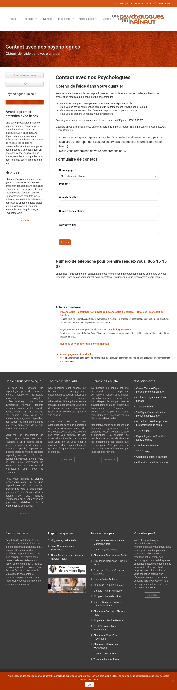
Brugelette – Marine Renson (109, 620)
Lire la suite (24, 220)
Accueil (13, 18)
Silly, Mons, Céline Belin (63, 540)
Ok (89, 684)
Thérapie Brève (144, 406)
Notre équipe (88, 18)
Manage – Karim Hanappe (108, 590)
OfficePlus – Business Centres (152, 462)
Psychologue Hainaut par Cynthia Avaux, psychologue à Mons (96, 329)
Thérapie (30, 18)
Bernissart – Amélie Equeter (109, 585)
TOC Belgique (143, 430)
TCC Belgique (143, 451)
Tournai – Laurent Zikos (106, 659)
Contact (107, 18)
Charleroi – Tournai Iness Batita (110, 555)
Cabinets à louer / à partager (151, 456)
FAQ (24, 84)
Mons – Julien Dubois (105, 579)
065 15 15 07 (163, 3)
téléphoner (12, 505)
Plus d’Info (66, 18)
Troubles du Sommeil (147, 445)
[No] (172, 681)
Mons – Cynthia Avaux (106, 549)
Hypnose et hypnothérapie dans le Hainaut (84, 343)
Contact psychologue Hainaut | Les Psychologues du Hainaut (113, 289)
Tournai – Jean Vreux (105, 653)
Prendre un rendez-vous (24, 75)
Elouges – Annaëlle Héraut (108, 596)
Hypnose (47, 18)
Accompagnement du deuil (75, 354)
